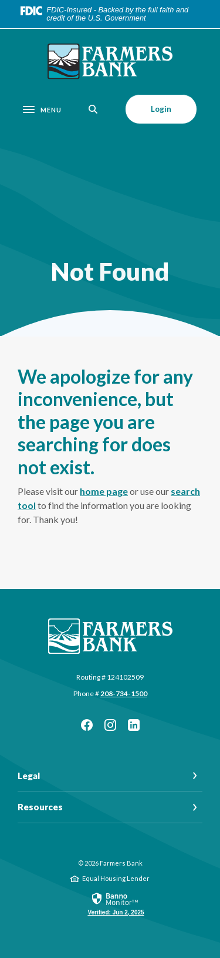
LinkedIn (134, 725)
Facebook (87, 725)
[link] (115, 903)
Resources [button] (40, 806)
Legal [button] (29, 775)
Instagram (110, 725)
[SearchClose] (93, 109)
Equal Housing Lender (116, 878)
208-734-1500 (123, 693)
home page (104, 491)
